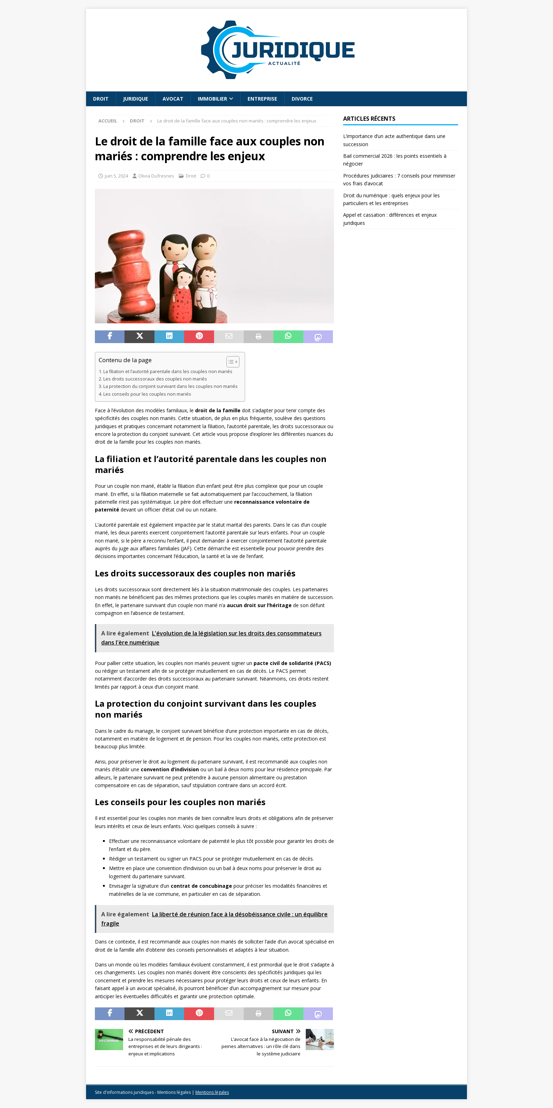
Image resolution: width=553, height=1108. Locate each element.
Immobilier (212, 98)
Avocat (173, 98)
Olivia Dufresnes (156, 176)
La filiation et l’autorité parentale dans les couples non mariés (167, 372)
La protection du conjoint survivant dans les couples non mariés (170, 386)
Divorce (302, 98)
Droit (101, 98)
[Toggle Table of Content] (229, 362)
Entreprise (262, 98)
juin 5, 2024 (116, 176)
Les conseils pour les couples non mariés (147, 394)
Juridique (135, 98)
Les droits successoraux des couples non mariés (155, 379)
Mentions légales (212, 1092)
